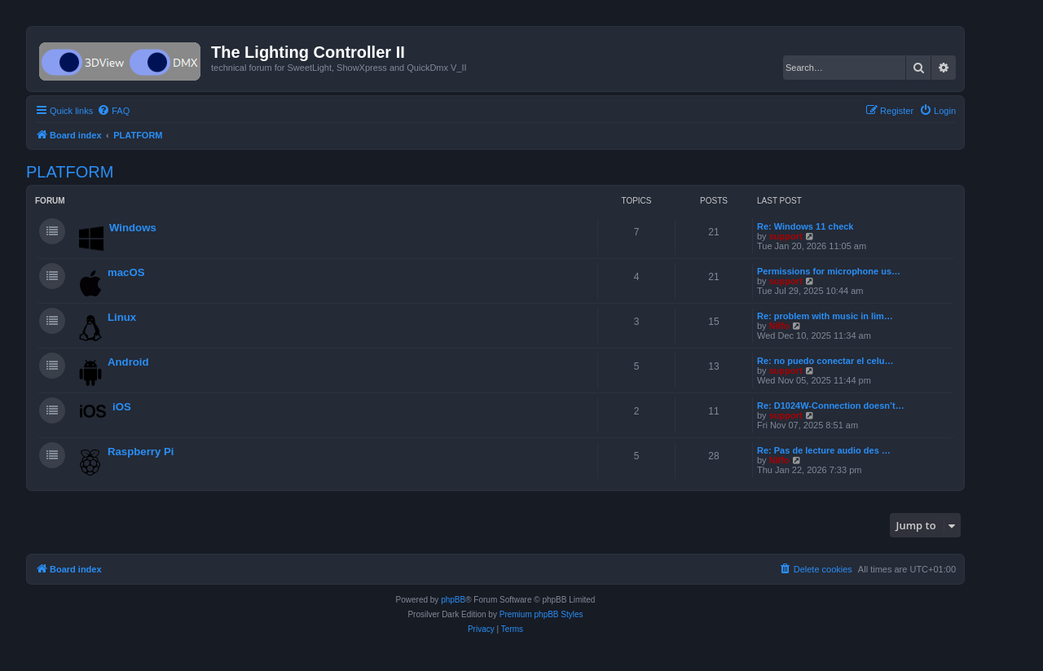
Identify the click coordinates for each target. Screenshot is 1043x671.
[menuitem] (113, 111)
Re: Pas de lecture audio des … (824, 450)
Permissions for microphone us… (828, 271)
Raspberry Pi (141, 451)
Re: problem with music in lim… (825, 316)
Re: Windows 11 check (805, 226)
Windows (132, 227)
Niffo (779, 326)
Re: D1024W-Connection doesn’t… (830, 405)
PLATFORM (69, 172)
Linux (122, 317)
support (786, 236)
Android (128, 362)
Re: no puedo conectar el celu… (825, 361)
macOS (126, 272)
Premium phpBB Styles (541, 614)
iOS (121, 407)
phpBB (453, 599)
